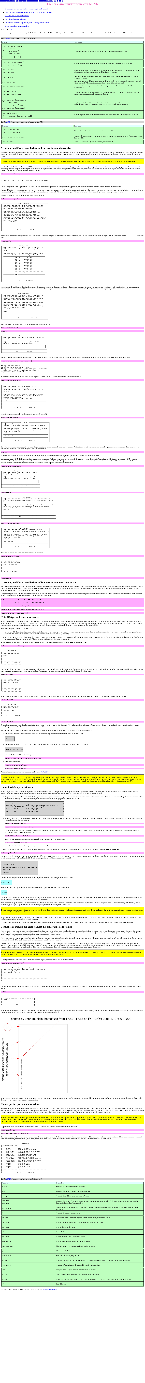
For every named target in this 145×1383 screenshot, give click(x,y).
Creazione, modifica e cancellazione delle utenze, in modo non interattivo (28, 12)
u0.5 (12, 29)
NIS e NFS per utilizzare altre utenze (17, 16)
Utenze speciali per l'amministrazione (17, 26)
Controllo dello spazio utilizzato (15, 19)
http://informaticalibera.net (50, 1380)
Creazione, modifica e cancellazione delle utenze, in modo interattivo (27, 9)
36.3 (42, 840)
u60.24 (8, 1263)
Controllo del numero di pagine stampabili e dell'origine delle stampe (27, 22)
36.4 (46, 840)
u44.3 (8, 130)
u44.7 (8, 38)
